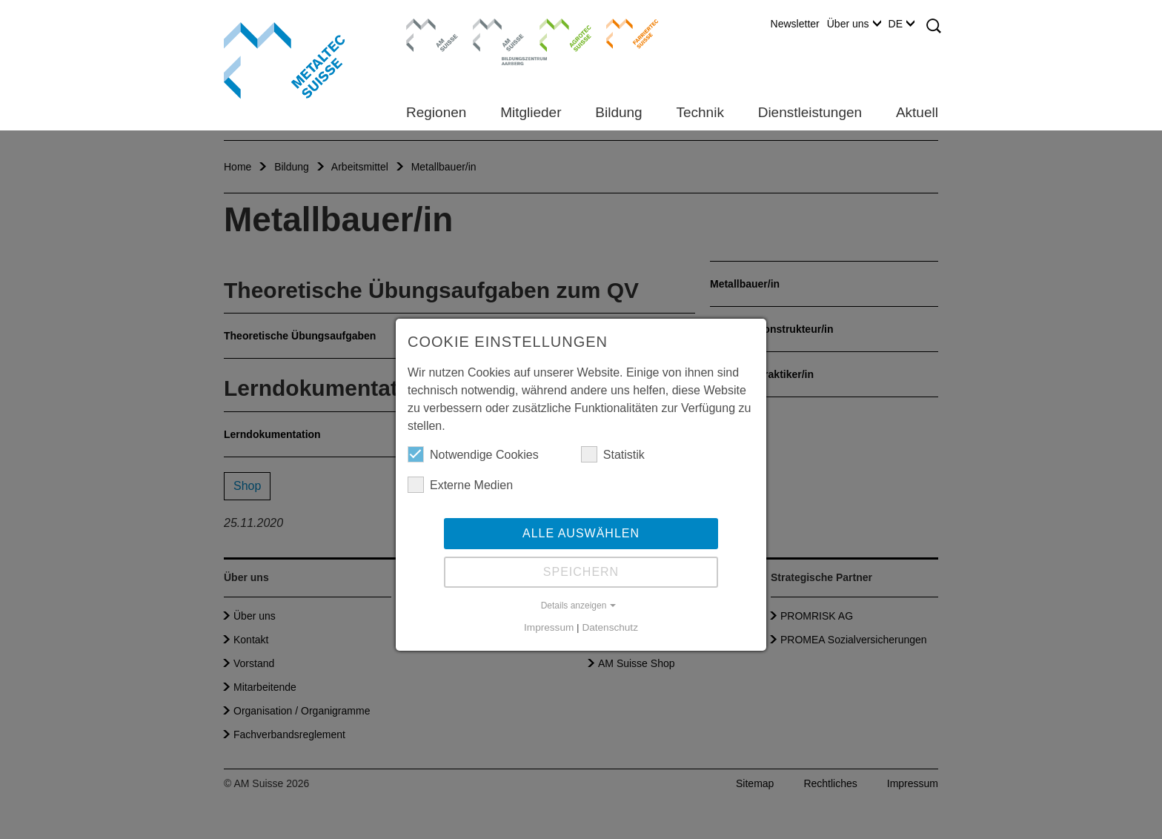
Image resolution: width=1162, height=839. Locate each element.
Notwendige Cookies (473, 454)
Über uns (854, 24)
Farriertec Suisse (625, 33)
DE (901, 24)
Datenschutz (610, 627)
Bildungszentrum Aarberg (499, 33)
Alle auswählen (581, 533)
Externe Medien (460, 485)
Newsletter (795, 24)
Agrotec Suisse (555, 33)
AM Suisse (427, 26)
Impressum (549, 627)
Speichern (581, 572)
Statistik (613, 454)
